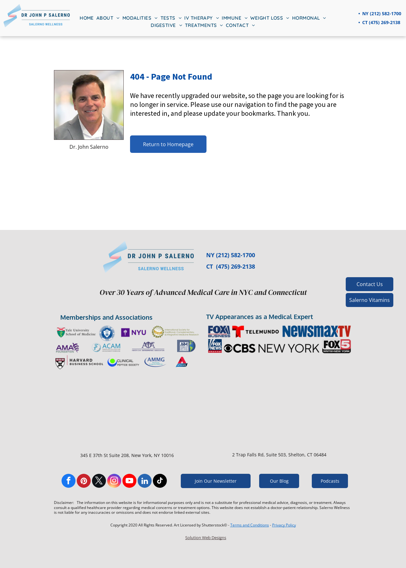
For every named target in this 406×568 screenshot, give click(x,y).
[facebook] (68, 481)
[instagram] (114, 481)
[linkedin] (145, 481)
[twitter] (99, 481)
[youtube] (129, 481)
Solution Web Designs (205, 537)
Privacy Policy (284, 525)
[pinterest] (84, 481)
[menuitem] (86, 18)
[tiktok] (160, 481)
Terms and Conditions (249, 525)
